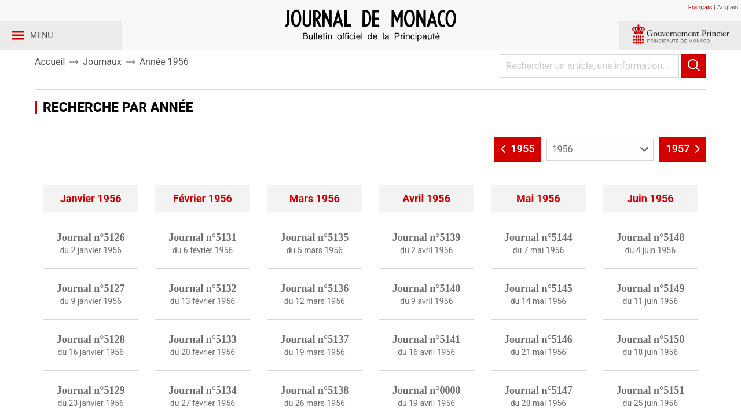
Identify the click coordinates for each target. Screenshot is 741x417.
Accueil (51, 91)
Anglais (727, 7)
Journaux (103, 91)
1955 (518, 179)
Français (700, 7)
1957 (683, 179)
